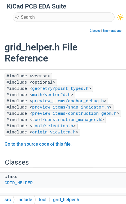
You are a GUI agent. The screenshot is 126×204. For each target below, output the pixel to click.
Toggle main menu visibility (8, 14)
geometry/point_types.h (60, 88)
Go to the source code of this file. (38, 144)
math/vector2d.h (51, 95)
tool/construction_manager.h (66, 120)
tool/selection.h (52, 126)
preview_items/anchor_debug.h (68, 101)
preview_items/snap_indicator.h (70, 107)
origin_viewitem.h (54, 132)
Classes (95, 31)
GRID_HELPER (19, 183)
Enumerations (112, 31)
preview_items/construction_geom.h (74, 113)
